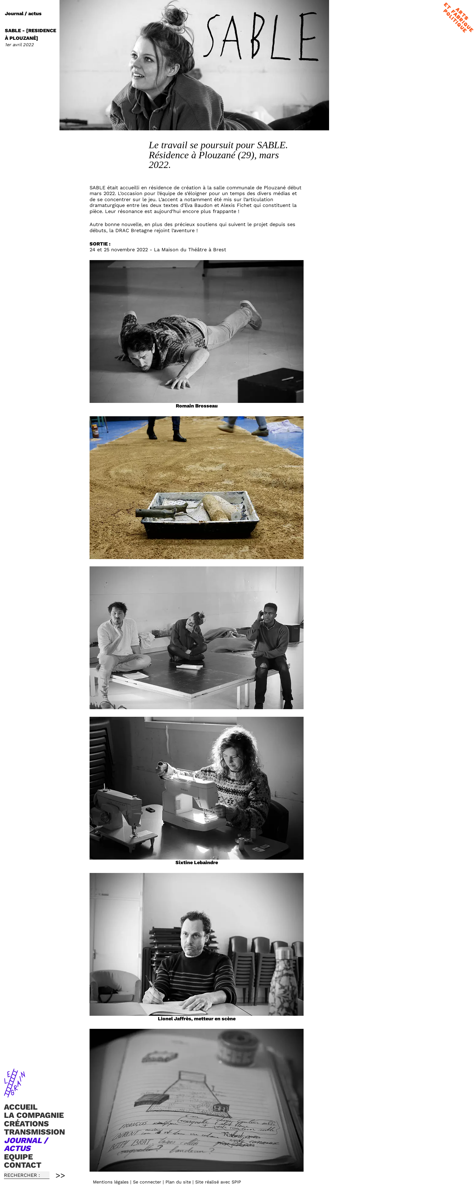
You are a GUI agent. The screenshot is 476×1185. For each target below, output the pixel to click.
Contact (22, 1165)
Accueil (21, 1107)
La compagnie (34, 1115)
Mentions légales (111, 1182)
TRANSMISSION (34, 1132)
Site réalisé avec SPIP (218, 1182)
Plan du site (178, 1182)
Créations (26, 1123)
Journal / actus (25, 1144)
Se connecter (147, 1182)
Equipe (18, 1156)
